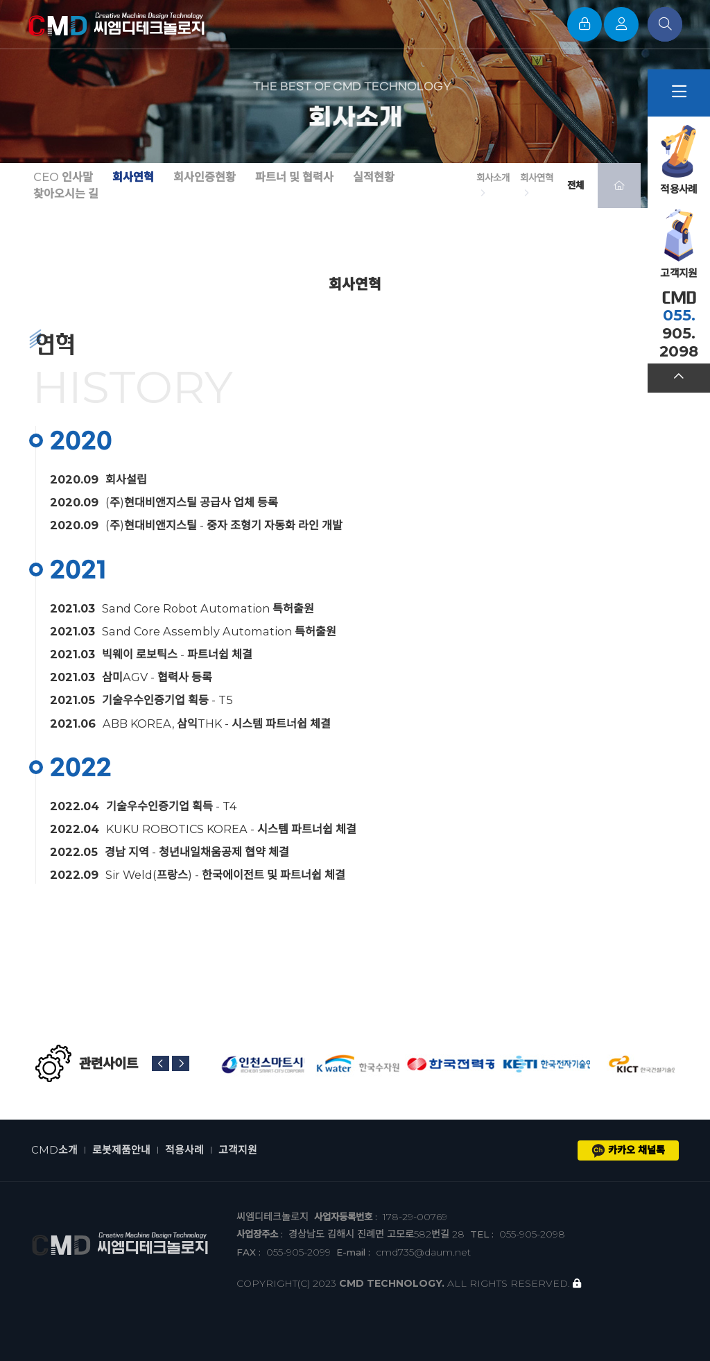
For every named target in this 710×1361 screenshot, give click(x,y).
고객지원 (237, 1150)
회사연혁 (133, 178)
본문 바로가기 (0, 0)
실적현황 (374, 178)
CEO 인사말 (63, 178)
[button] (160, 1063)
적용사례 (184, 1150)
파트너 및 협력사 (294, 178)
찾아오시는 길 (65, 194)
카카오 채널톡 (628, 1151)
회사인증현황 (204, 178)
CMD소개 (54, 1150)
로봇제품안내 (121, 1150)
